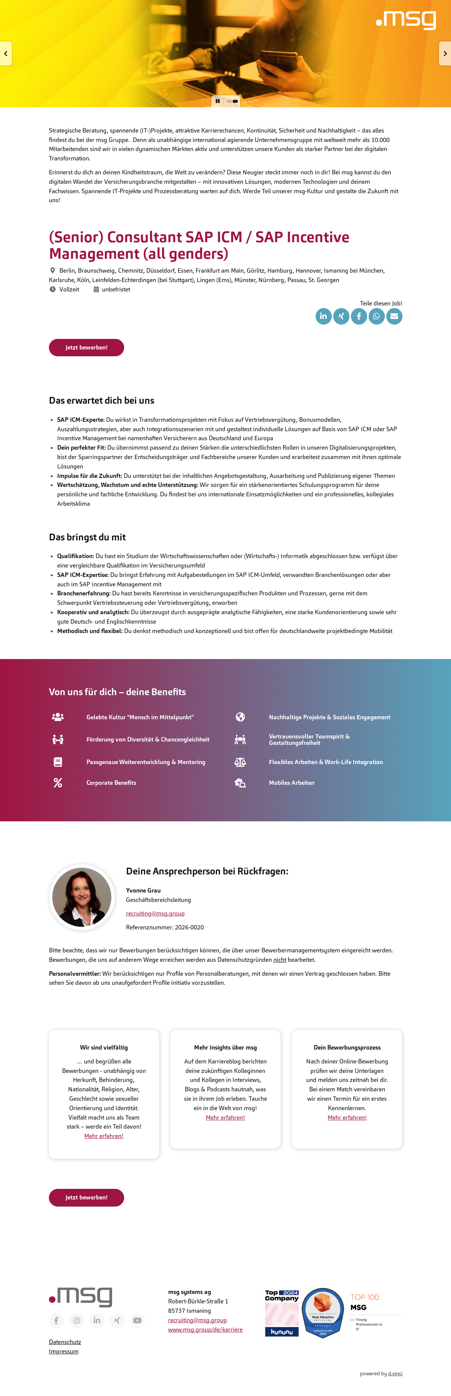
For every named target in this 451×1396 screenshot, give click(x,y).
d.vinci (395, 1373)
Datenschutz (65, 1342)
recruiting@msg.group (155, 913)
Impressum (64, 1351)
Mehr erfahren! (103, 1136)
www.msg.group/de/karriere (205, 1329)
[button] (6, 53)
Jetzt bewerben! (86, 347)
